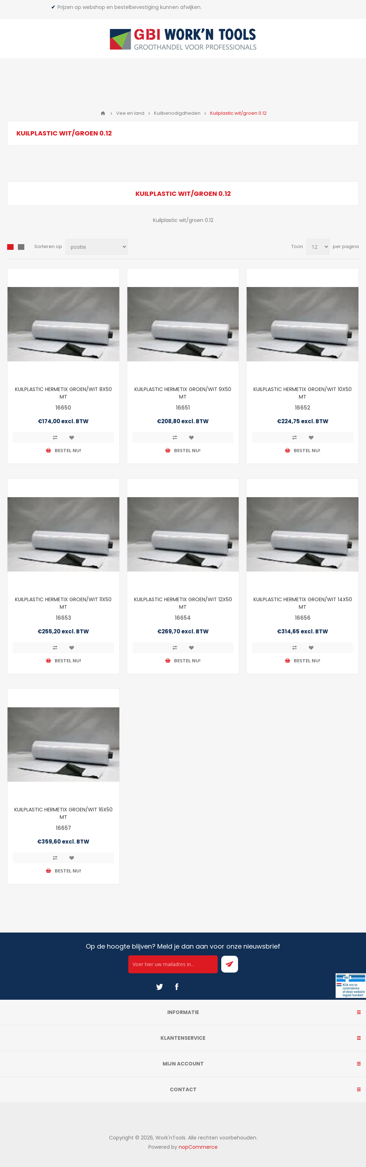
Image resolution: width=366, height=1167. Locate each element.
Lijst (21, 247)
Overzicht (10, 247)
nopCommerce (198, 1147)
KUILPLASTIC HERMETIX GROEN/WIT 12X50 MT (183, 603)
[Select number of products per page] (318, 247)
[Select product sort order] (96, 247)
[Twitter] (159, 987)
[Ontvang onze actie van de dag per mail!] (173, 964)
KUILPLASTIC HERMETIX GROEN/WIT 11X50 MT (63, 603)
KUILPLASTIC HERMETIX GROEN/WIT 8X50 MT (63, 393)
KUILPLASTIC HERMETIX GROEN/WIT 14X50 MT (302, 603)
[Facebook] (176, 987)
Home (103, 113)
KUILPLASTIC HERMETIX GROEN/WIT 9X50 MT (182, 393)
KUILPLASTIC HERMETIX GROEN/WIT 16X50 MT (63, 813)
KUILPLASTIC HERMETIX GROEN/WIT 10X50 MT (302, 393)
